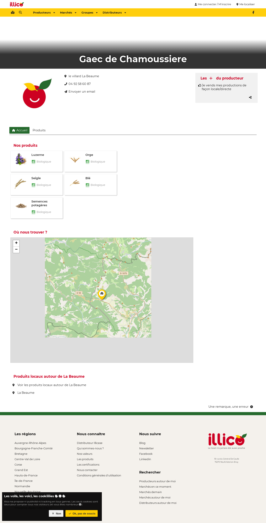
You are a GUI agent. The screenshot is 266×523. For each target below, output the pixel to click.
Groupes (89, 12)
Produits (39, 130)
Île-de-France (24, 480)
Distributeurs (114, 12)
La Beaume (23, 393)
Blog (142, 443)
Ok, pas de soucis (82, 513)
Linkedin (145, 459)
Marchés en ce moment (155, 486)
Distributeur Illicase (89, 443)
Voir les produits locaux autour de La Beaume (49, 385)
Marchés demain (150, 492)
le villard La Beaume (81, 76)
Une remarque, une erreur (231, 407)
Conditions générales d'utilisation (99, 475)
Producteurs (44, 12)
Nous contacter (87, 470)
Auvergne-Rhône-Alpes (30, 443)
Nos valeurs (84, 453)
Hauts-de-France (26, 475)
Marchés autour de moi (154, 497)
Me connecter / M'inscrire (212, 4)
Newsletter (146, 448)
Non (56, 513)
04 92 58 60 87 (77, 84)
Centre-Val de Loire (27, 459)
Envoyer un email (79, 91)
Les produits (85, 459)
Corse (18, 464)
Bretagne (21, 453)
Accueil (19, 130)
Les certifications (88, 464)
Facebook (146, 453)
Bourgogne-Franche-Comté (34, 448)
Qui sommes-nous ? (90, 448)
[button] (102, 295)
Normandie (22, 486)
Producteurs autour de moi (157, 481)
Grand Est (21, 470)
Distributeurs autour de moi (157, 502)
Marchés (68, 12)
